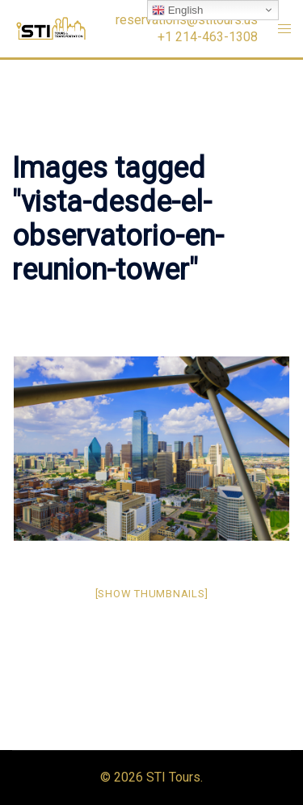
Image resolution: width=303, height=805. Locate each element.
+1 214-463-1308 (208, 37)
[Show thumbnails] (151, 594)
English (177, 10)
